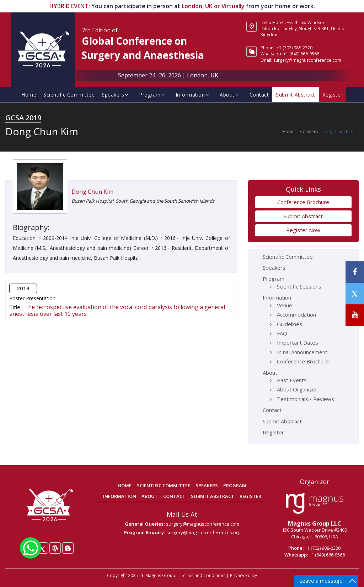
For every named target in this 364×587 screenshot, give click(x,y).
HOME (125, 485)
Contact (259, 94)
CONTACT (174, 496)
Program (152, 94)
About (230, 94)
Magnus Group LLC (314, 523)
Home (28, 94)
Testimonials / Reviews (305, 398)
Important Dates (297, 342)
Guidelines (289, 324)
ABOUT (149, 496)
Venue (284, 305)
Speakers (116, 94)
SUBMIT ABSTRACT (212, 496)
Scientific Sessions (299, 286)
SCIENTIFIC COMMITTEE (163, 485)
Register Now (303, 230)
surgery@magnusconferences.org (203, 532)
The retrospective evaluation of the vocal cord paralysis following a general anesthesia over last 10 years (117, 310)
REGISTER (250, 496)
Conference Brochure (303, 201)
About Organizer (297, 389)
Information (193, 94)
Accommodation (296, 314)
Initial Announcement (302, 352)
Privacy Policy (243, 575)
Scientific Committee (69, 94)
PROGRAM (234, 485)
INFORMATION (119, 496)
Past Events (292, 380)
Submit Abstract (295, 94)
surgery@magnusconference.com (307, 60)
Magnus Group (160, 575)
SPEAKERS (207, 485)
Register (332, 94)
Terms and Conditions (203, 575)
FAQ (282, 333)
